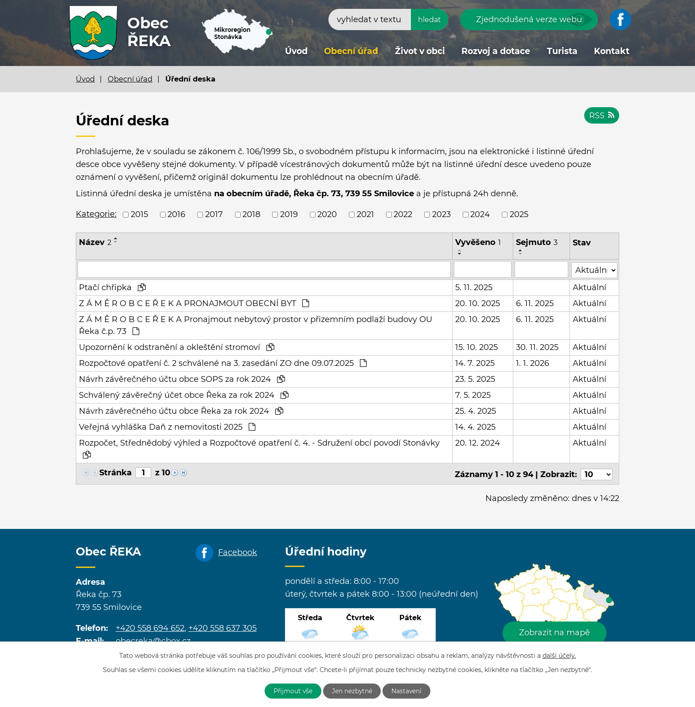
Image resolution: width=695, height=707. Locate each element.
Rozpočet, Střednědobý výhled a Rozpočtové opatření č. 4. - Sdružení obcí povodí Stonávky (259, 448)
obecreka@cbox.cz (153, 639)
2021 (365, 214)
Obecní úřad (351, 51)
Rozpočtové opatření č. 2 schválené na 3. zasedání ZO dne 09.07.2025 (223, 363)
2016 (176, 214)
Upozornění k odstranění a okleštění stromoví (176, 347)
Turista (562, 51)
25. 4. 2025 (475, 411)
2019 (289, 214)
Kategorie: (96, 214)
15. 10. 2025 (476, 347)
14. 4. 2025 (475, 426)
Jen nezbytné (352, 691)
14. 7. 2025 (475, 363)
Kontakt (611, 51)
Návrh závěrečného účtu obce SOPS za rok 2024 (182, 379)
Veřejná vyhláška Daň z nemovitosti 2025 (167, 426)
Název (95, 242)
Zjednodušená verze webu (529, 19)
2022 (403, 214)
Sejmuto (537, 242)
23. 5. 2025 (475, 379)
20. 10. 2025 (477, 303)
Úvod (296, 51)
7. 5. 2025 (473, 395)
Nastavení (408, 691)
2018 (251, 214)
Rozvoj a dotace (495, 51)
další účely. (559, 655)
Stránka (115, 472)
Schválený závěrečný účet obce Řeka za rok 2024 (184, 395)
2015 (139, 214)
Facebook (237, 551)
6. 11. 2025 (535, 303)
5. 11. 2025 (473, 287)
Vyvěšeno (478, 242)
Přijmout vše (292, 691)
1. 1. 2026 (532, 363)
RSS (601, 116)
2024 (480, 214)
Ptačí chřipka (112, 287)
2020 (327, 214)
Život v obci (420, 51)
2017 (214, 214)
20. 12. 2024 (477, 442)
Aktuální (589, 287)
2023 (441, 214)
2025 (519, 214)
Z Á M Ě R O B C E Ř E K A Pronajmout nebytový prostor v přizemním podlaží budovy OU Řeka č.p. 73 (255, 325)
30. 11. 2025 (537, 347)
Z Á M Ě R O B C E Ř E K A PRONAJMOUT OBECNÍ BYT (194, 303)
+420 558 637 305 (222, 626)
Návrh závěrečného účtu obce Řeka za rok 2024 (181, 411)
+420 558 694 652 (150, 626)
